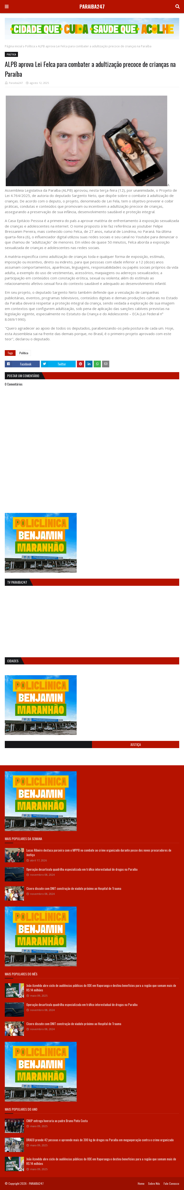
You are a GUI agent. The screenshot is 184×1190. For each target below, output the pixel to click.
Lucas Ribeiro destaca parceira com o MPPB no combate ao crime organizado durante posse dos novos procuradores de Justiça (98, 852)
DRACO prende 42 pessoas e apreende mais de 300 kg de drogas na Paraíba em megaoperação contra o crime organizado (100, 1139)
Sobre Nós (154, 1183)
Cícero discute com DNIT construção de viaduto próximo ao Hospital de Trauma (73, 888)
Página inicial (13, 46)
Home (141, 1183)
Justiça (135, 744)
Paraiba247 (16, 83)
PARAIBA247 (92, 6)
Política (30, 46)
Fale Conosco (171, 1183)
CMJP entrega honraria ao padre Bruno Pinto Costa (57, 1120)
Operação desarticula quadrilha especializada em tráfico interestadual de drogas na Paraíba (82, 869)
